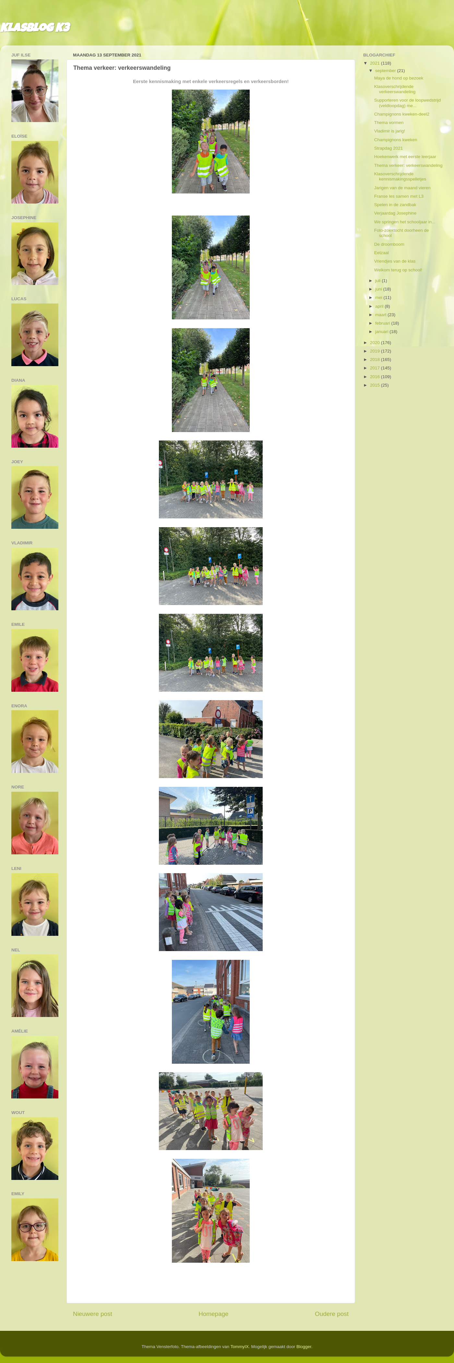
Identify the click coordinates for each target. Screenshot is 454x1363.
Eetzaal (381, 252)
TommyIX (240, 1346)
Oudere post (332, 1313)
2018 (375, 359)
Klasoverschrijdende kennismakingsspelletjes (400, 176)
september (386, 70)
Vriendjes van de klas (395, 261)
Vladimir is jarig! (389, 131)
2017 (375, 368)
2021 (375, 63)
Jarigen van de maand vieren (402, 187)
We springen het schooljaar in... (405, 221)
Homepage (213, 1313)
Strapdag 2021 (388, 148)
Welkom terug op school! (398, 269)
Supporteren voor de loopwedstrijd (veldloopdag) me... (407, 103)
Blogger (303, 1346)
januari (382, 331)
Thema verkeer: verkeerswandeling (408, 165)
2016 (375, 376)
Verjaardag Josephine (395, 213)
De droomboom (389, 244)
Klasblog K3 (34, 29)
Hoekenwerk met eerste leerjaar (405, 156)
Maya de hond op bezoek (399, 78)
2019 (375, 351)
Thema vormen (389, 122)
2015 (375, 385)
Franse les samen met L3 (399, 196)
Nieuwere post (92, 1313)
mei (379, 297)
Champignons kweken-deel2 (401, 114)
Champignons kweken (395, 139)
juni (379, 289)
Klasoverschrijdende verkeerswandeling (395, 89)
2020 (375, 342)
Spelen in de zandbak (395, 204)
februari (383, 323)
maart (381, 314)
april (380, 306)
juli (378, 280)
